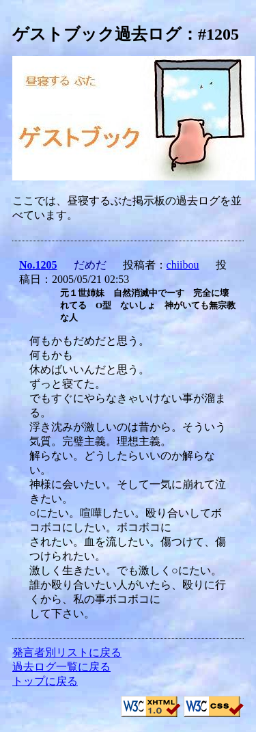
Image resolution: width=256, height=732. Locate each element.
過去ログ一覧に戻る (61, 667)
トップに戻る (45, 681)
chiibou (183, 265)
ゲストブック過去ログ (97, 34)
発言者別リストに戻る (67, 652)
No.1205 (38, 265)
